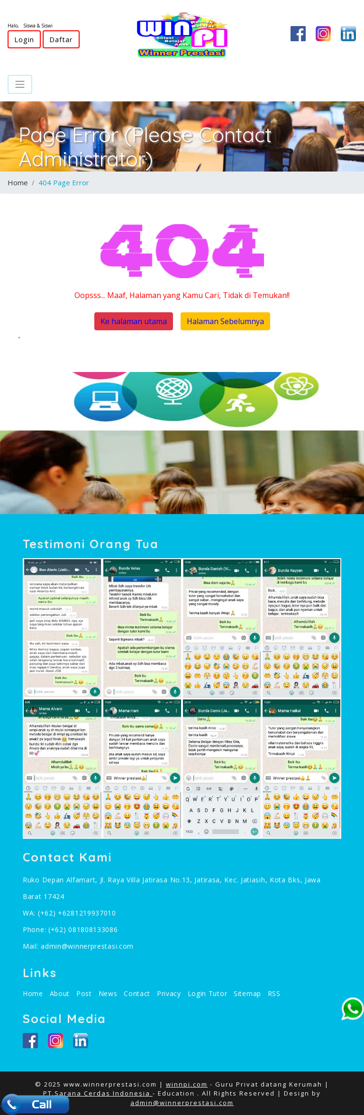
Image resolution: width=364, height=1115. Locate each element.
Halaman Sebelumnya (225, 321)
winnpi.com (187, 1084)
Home (18, 182)
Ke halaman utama (133, 321)
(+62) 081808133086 (83, 929)
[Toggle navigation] (20, 84)
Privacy (169, 993)
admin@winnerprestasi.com (87, 946)
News (108, 993)
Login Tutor (208, 993)
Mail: (32, 946)
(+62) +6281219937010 (77, 912)
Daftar (61, 39)
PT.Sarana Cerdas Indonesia (98, 1093)
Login (24, 39)
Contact (137, 993)
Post (84, 993)
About (60, 993)
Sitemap (247, 993)
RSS (274, 993)
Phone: (35, 929)
